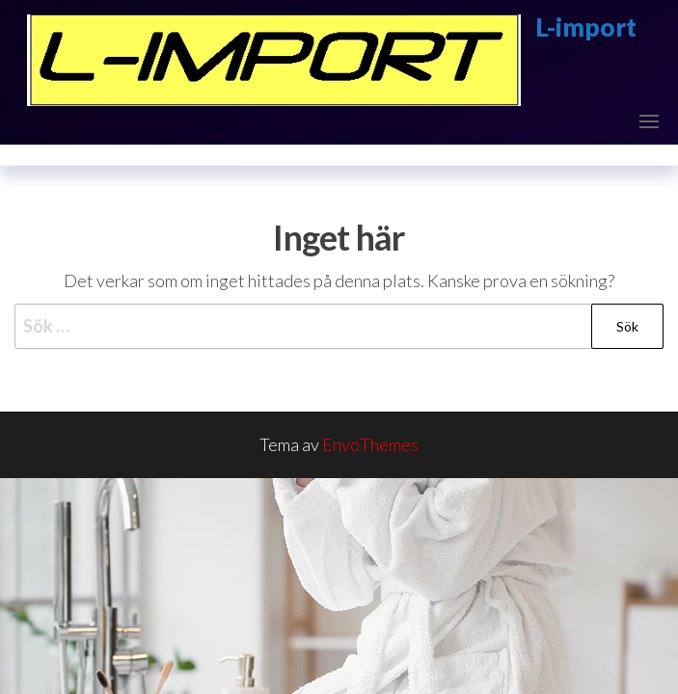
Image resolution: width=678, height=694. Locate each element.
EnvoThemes (370, 444)
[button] (649, 121)
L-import (586, 27)
